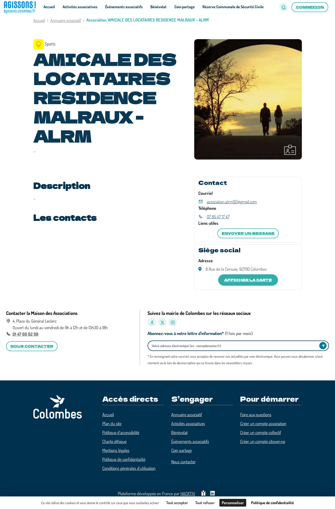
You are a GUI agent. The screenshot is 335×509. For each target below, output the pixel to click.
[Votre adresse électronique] (235, 345)
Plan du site (111, 423)
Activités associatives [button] (80, 6)
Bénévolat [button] (158, 6)
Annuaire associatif (65, 20)
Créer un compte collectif (260, 432)
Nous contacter (183, 461)
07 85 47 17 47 (218, 216)
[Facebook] (152, 322)
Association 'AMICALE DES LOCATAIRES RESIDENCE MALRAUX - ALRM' (147, 19)
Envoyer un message (248, 233)
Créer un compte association (263, 423)
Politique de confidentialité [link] (272, 502)
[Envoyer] (323, 345)
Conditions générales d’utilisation (129, 468)
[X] (162, 322)
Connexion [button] (310, 7)
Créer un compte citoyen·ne (262, 441)
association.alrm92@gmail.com (232, 201)
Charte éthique (114, 441)
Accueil (39, 20)
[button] (283, 7)
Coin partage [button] (184, 6)
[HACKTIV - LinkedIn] (212, 493)
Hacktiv (187, 493)
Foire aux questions (255, 414)
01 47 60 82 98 (25, 334)
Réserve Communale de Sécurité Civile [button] (233, 6)
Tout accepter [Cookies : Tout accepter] (177, 502)
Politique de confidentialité (123, 459)
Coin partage (181, 450)
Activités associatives (188, 423)
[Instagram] (172, 322)
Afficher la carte (248, 279)
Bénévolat (179, 432)
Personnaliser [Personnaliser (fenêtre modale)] (233, 502)
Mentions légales (115, 450)
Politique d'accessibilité (120, 432)
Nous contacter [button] (31, 346)
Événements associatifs (190, 441)
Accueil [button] (49, 6)
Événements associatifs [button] (124, 6)
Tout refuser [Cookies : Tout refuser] (205, 502)
